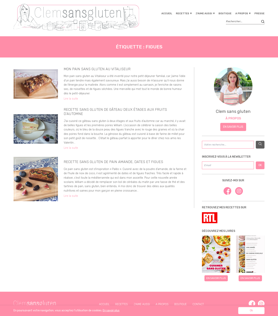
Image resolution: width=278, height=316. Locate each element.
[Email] (228, 165)
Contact (198, 304)
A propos (241, 13)
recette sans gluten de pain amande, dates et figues (113, 162)
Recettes (182, 13)
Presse (259, 13)
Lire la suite (71, 98)
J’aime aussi (204, 13)
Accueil (166, 13)
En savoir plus (233, 126)
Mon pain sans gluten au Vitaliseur (97, 69)
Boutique (225, 13)
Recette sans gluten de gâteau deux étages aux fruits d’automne (115, 111)
